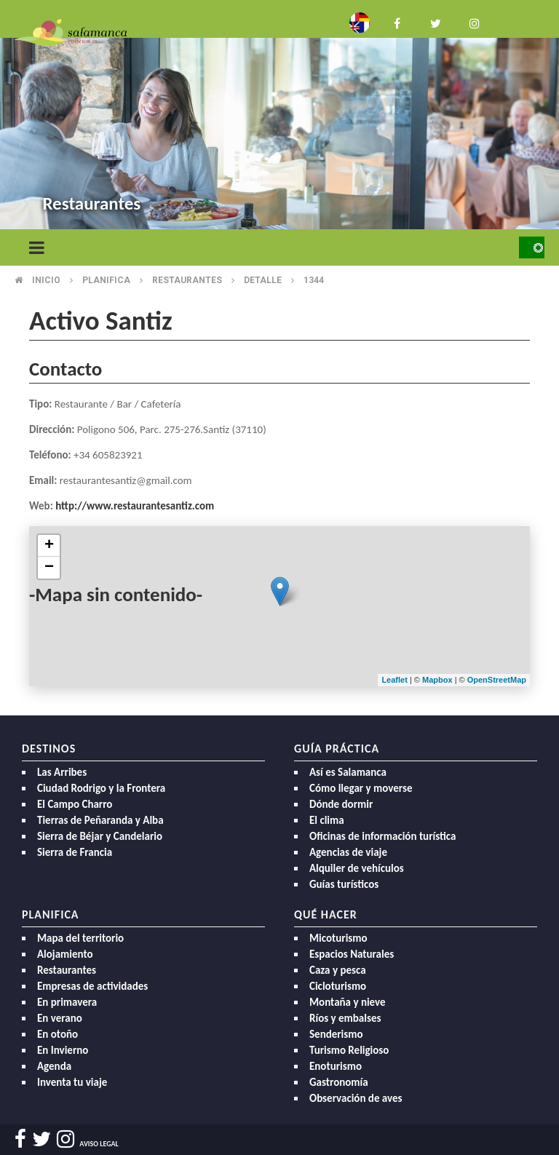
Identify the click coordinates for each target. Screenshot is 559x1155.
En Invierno (62, 1050)
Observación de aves (356, 1098)
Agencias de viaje (348, 852)
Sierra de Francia (74, 852)
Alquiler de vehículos (356, 868)
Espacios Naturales (351, 954)
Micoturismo (338, 938)
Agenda (54, 1066)
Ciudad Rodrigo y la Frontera (101, 788)
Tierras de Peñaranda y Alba (100, 820)
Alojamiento (65, 954)
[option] (279, 116)
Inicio (46, 280)
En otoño (57, 1034)
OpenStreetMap (496, 679)
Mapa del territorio (80, 938)
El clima (326, 820)
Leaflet (394, 679)
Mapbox (438, 679)
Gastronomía (338, 1082)
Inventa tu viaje (72, 1082)
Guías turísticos (343, 884)
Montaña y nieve (347, 1002)
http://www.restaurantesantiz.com (134, 505)
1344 (314, 280)
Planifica (106, 280)
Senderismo (336, 1034)
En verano (59, 1018)
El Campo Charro (74, 804)
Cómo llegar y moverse (360, 788)
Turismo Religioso (349, 1050)
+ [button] (49, 546)
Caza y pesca (337, 970)
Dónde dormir (341, 804)
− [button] (49, 568)
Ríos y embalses (345, 1018)
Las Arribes (62, 772)
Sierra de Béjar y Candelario (99, 836)
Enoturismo (335, 1066)
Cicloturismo (337, 986)
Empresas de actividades (92, 986)
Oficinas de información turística (382, 836)
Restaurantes (187, 280)
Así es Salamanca (347, 772)
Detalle (263, 280)
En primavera (67, 1002)
